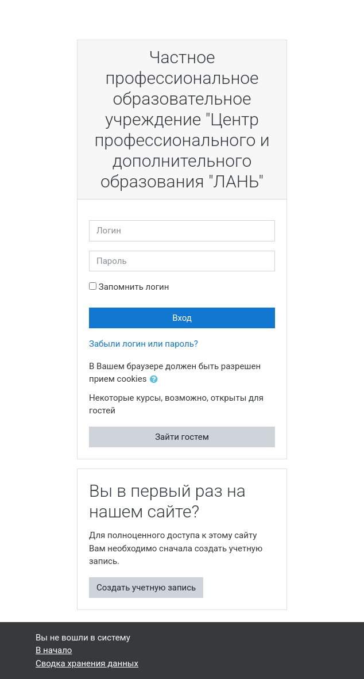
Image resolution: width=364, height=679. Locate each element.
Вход (182, 318)
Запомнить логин (134, 287)
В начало (54, 650)
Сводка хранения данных (87, 663)
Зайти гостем (182, 437)
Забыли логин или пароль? (143, 344)
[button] (156, 380)
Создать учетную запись (146, 587)
